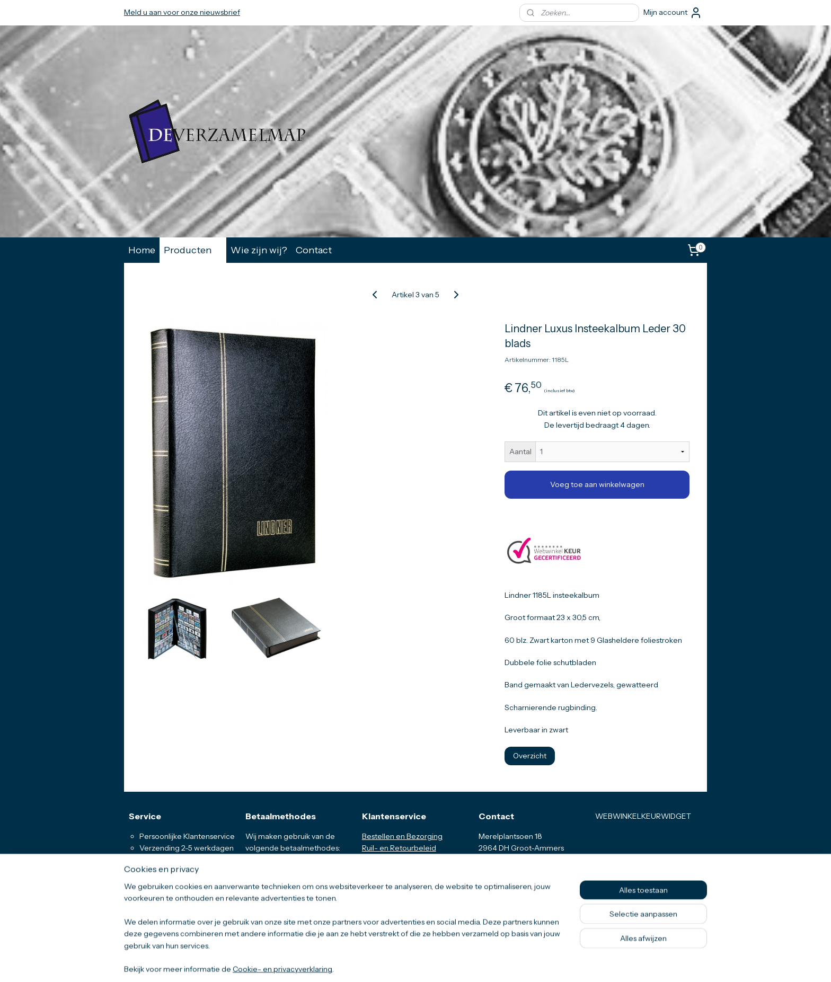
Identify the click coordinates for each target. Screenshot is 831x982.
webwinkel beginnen (438, 962)
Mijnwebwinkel (519, 962)
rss (405, 962)
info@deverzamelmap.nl (529, 883)
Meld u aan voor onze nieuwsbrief (182, 12)
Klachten (377, 895)
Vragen (374, 860)
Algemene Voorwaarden (405, 872)
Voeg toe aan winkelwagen (597, 484)
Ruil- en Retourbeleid (399, 848)
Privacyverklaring (391, 883)
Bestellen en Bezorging (402, 836)
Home (141, 249)
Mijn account (672, 12)
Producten (193, 249)
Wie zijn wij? (259, 249)
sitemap (386, 962)
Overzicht (529, 755)
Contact (314, 249)
